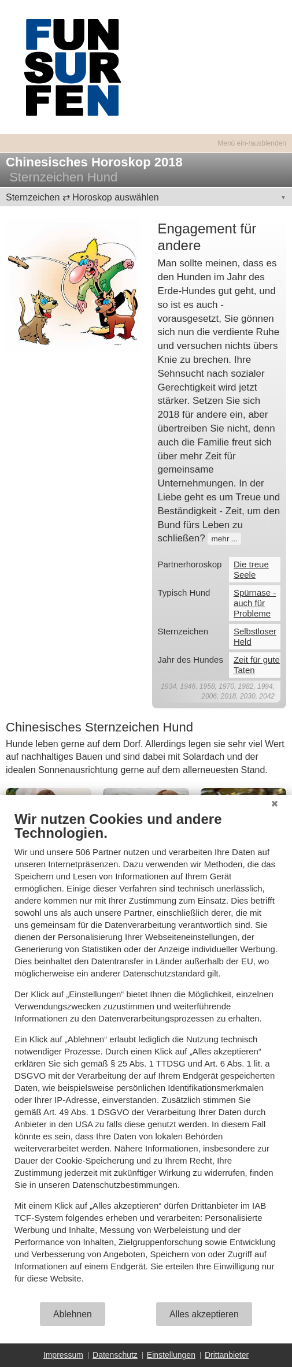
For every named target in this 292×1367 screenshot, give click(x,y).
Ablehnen (72, 1314)
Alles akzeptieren (204, 1314)
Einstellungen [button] (171, 1354)
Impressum (63, 1354)
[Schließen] (274, 803)
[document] (146, 1055)
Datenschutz (115, 1354)
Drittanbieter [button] (227, 1354)
